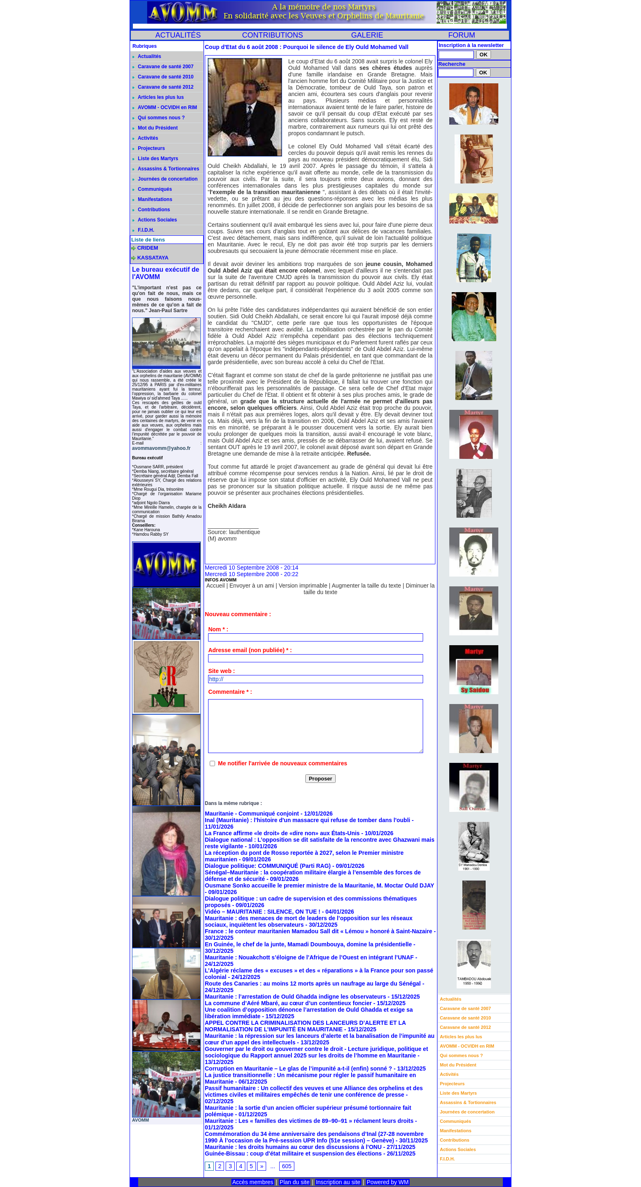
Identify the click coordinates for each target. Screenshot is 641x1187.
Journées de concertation (164, 179)
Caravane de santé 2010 (162, 77)
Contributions (151, 209)
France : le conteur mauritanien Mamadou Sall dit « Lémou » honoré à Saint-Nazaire (318, 931)
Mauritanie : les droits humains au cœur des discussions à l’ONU (293, 1147)
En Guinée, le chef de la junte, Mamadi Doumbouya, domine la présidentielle (308, 944)
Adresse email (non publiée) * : (250, 650)
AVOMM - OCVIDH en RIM (164, 107)
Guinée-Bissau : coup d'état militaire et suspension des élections (293, 1153)
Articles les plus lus (158, 97)
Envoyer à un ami (251, 585)
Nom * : (218, 629)
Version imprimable (303, 585)
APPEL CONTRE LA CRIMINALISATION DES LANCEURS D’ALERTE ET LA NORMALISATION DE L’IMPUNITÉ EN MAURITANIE (305, 1026)
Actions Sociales (154, 220)
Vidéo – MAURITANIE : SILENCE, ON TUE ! (262, 911)
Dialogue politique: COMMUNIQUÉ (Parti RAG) (268, 866)
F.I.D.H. (143, 230)
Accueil (215, 585)
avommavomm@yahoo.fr (161, 448)
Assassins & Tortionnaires (165, 169)
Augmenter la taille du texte (366, 585)
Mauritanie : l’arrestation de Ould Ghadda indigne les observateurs (295, 996)
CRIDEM (147, 248)
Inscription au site (338, 1182)
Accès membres (252, 1182)
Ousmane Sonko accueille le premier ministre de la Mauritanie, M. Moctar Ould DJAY (319, 885)
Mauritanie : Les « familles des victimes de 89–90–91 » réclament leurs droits (309, 1121)
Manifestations (152, 199)
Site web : (221, 671)
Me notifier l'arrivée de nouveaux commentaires (282, 763)
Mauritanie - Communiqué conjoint (252, 813)
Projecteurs (148, 148)
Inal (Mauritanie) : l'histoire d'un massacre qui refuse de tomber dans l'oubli (307, 820)
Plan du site (294, 1182)
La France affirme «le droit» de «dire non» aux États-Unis (282, 833)
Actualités (146, 56)
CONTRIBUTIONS (272, 35)
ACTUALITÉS (178, 35)
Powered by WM (388, 1182)
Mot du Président (155, 128)
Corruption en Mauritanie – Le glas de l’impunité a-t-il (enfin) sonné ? (299, 1068)
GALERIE (367, 35)
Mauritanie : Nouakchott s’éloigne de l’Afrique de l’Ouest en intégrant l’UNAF (309, 957)
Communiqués (152, 189)
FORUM (461, 35)
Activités (145, 138)
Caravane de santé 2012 (162, 87)
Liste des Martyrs (155, 158)
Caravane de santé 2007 (162, 66)
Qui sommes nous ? (158, 118)
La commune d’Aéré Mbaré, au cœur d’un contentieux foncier (288, 1003)
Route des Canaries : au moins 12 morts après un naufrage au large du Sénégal (313, 983)
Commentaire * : (230, 692)
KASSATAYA (153, 258)
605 (286, 1166)
